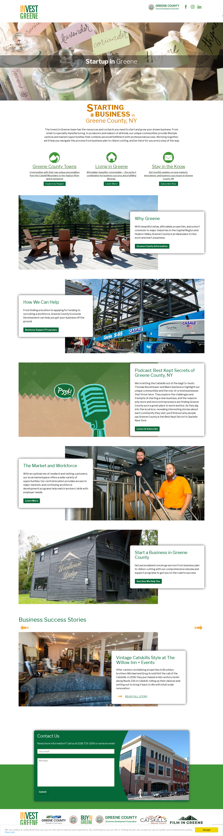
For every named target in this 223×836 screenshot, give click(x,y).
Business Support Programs (41, 329)
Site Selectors (51, 15)
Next (198, 627)
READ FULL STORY (136, 696)
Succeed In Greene (135, 15)
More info (25, 832)
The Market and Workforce (104, 15)
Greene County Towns (54, 169)
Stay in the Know (168, 169)
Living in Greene (111, 169)
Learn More (31, 500)
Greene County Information (152, 246)
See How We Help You (148, 581)
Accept (206, 829)
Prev (24, 627)
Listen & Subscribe (147, 428)
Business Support (73, 15)
